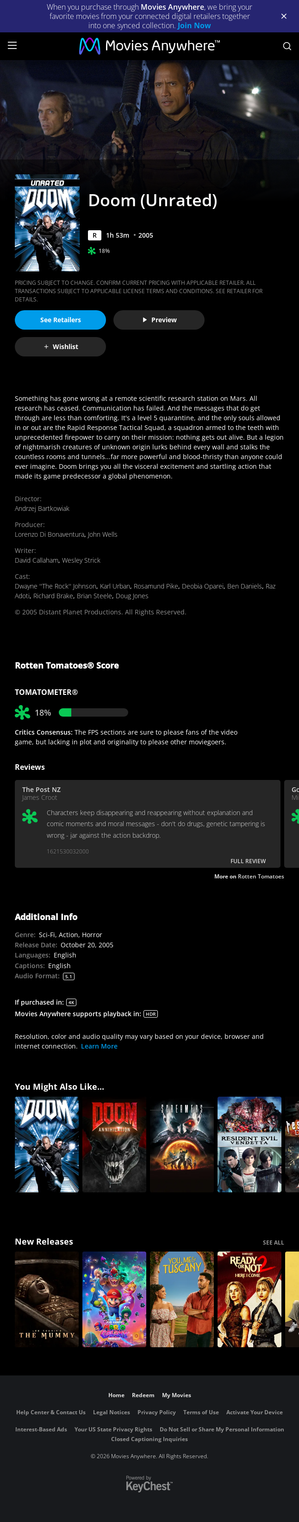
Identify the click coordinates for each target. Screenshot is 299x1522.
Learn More (99, 1046)
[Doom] (47, 1144)
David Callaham (36, 560)
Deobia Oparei (203, 586)
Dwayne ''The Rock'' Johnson (55, 586)
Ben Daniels (244, 586)
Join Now (194, 25)
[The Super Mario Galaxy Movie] (114, 1299)
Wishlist (60, 346)
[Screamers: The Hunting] (182, 1144)
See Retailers (60, 319)
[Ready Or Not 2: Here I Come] (249, 1299)
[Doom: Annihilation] (114, 1144)
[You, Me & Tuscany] (182, 1299)
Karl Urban (115, 586)
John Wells (103, 534)
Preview (159, 319)
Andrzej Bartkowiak (42, 508)
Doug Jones (132, 595)
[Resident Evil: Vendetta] (249, 1144)
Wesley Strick (81, 560)
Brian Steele (94, 595)
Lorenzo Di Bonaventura (49, 534)
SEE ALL (273, 1242)
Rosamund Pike (156, 586)
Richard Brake (53, 595)
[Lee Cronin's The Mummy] (47, 1299)
